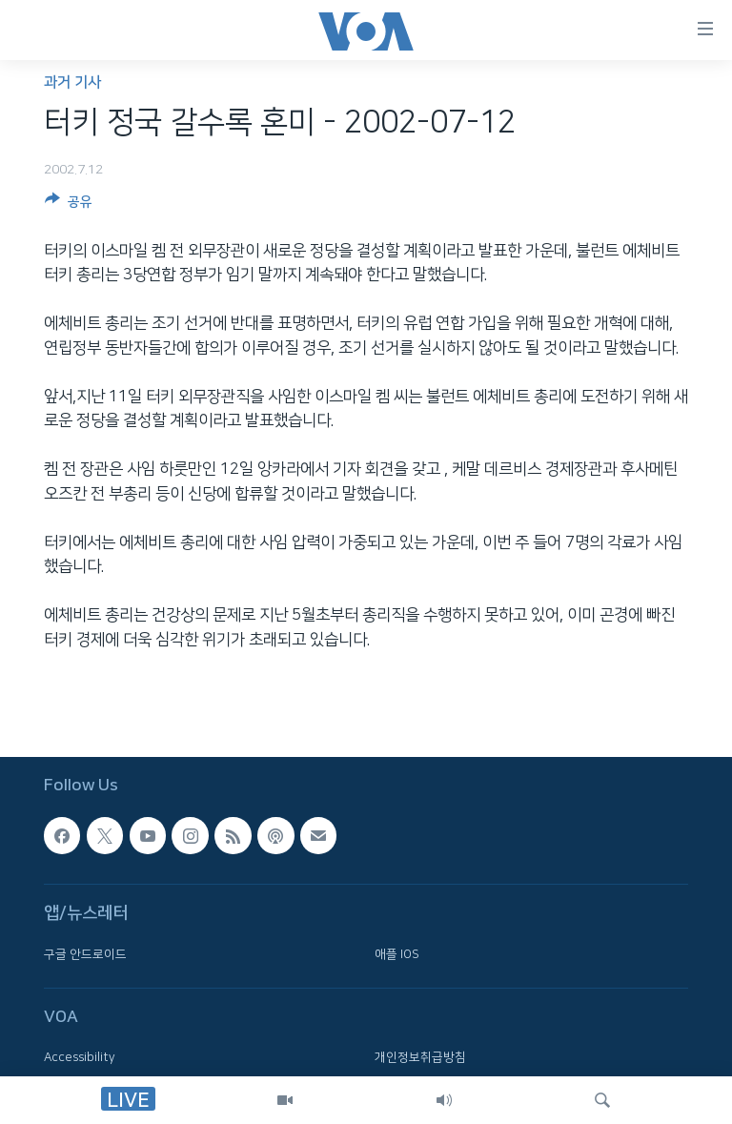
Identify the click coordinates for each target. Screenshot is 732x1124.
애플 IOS (397, 953)
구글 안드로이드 (85, 953)
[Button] (68, 205)
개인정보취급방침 (420, 1057)
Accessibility (79, 1057)
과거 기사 (72, 82)
